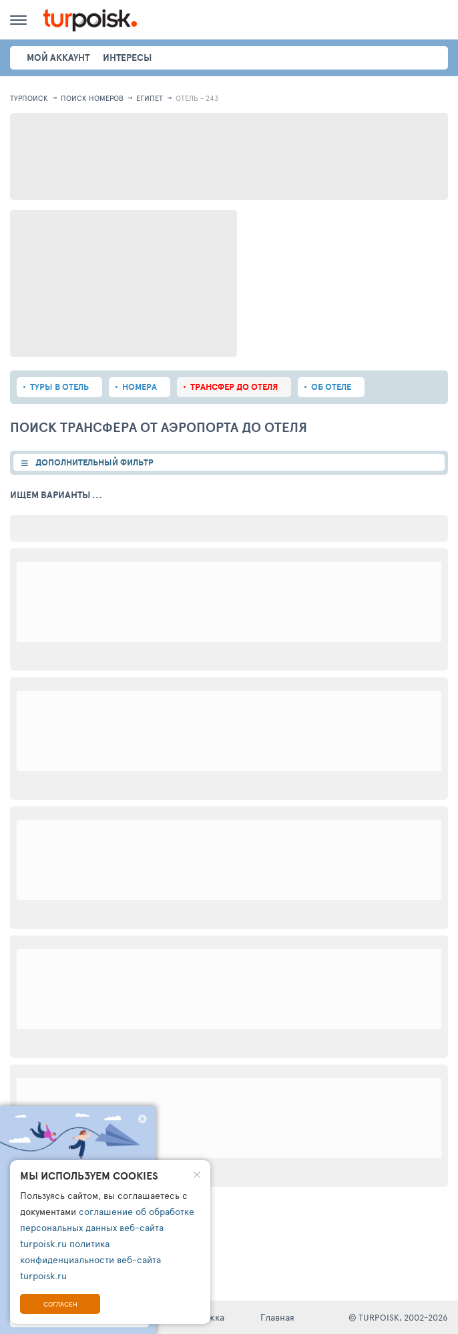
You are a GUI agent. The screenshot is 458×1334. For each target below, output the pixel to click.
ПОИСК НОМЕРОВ (92, 98)
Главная (277, 1317)
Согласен (60, 1304)
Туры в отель (59, 386)
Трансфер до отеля (234, 386)
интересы (127, 57)
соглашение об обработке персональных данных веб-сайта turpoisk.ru (107, 1227)
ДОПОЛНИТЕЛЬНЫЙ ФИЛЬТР (94, 462)
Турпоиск (29, 98)
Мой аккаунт (58, 57)
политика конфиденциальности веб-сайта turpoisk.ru (90, 1259)
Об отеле (331, 386)
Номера (139, 386)
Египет (149, 98)
